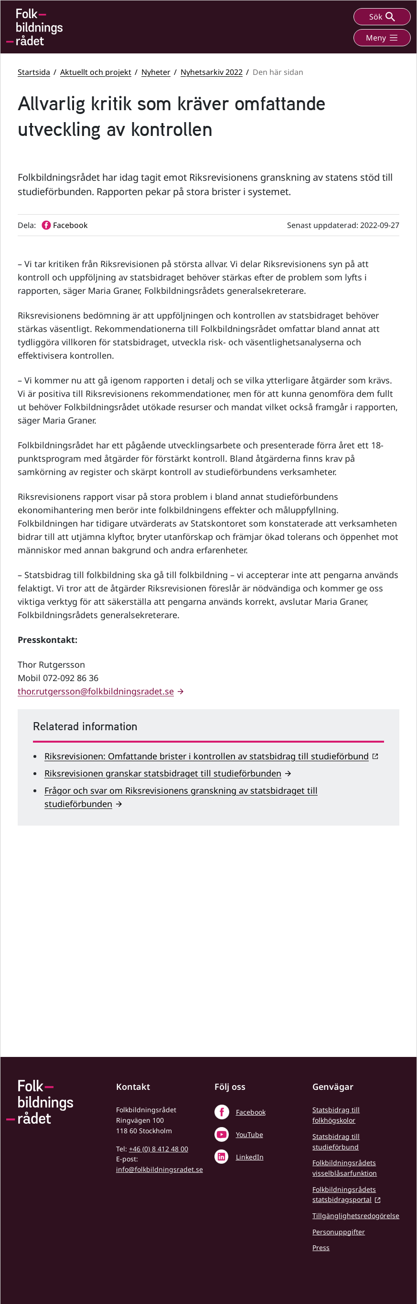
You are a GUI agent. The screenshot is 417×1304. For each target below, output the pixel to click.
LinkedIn (250, 1156)
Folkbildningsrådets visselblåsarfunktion (344, 1168)
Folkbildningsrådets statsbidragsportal (344, 1194)
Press (321, 1247)
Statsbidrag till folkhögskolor (336, 1115)
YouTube (249, 1134)
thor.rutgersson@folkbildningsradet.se (96, 872)
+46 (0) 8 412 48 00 (158, 1148)
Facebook (251, 1112)
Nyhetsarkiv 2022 (212, 72)
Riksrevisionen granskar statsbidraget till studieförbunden (162, 954)
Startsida (34, 72)
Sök (382, 16)
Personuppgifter (338, 1231)
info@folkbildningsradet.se (159, 1169)
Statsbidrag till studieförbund (336, 1141)
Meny (382, 37)
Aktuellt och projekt (95, 72)
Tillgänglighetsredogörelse (355, 1215)
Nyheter (156, 72)
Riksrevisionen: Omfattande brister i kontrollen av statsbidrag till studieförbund (206, 937)
